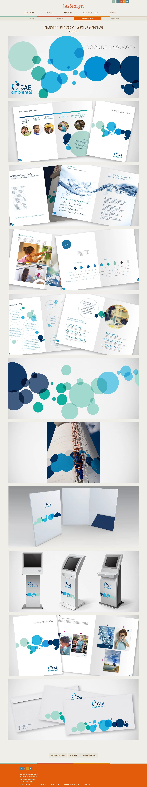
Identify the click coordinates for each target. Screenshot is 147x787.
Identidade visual (88, 19)
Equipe (58, 780)
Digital (29, 19)
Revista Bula (89, 756)
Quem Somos (27, 12)
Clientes (50, 12)
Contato (121, 12)
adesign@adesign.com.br (24, 780)
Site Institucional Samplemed (57, 756)
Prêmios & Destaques (63, 782)
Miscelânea (117, 19)
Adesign (58, 777)
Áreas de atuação (97, 12)
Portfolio (71, 12)
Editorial (59, 19)
